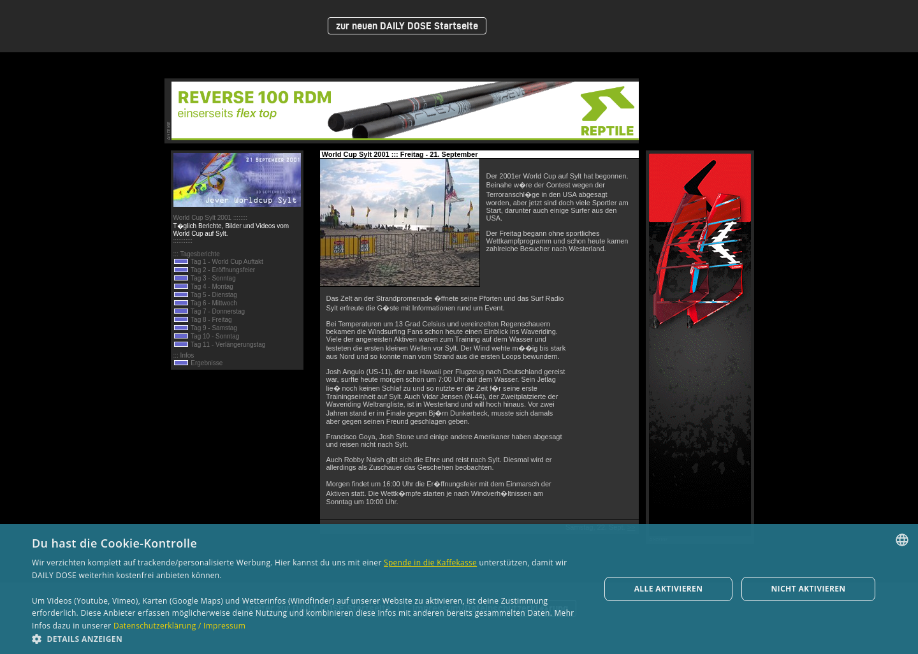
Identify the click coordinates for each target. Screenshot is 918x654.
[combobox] (902, 540)
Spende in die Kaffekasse (430, 562)
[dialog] (459, 589)
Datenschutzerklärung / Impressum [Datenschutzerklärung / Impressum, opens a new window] (179, 625)
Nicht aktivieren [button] (808, 588)
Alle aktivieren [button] (668, 588)
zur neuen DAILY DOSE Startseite (407, 25)
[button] (307, 638)
